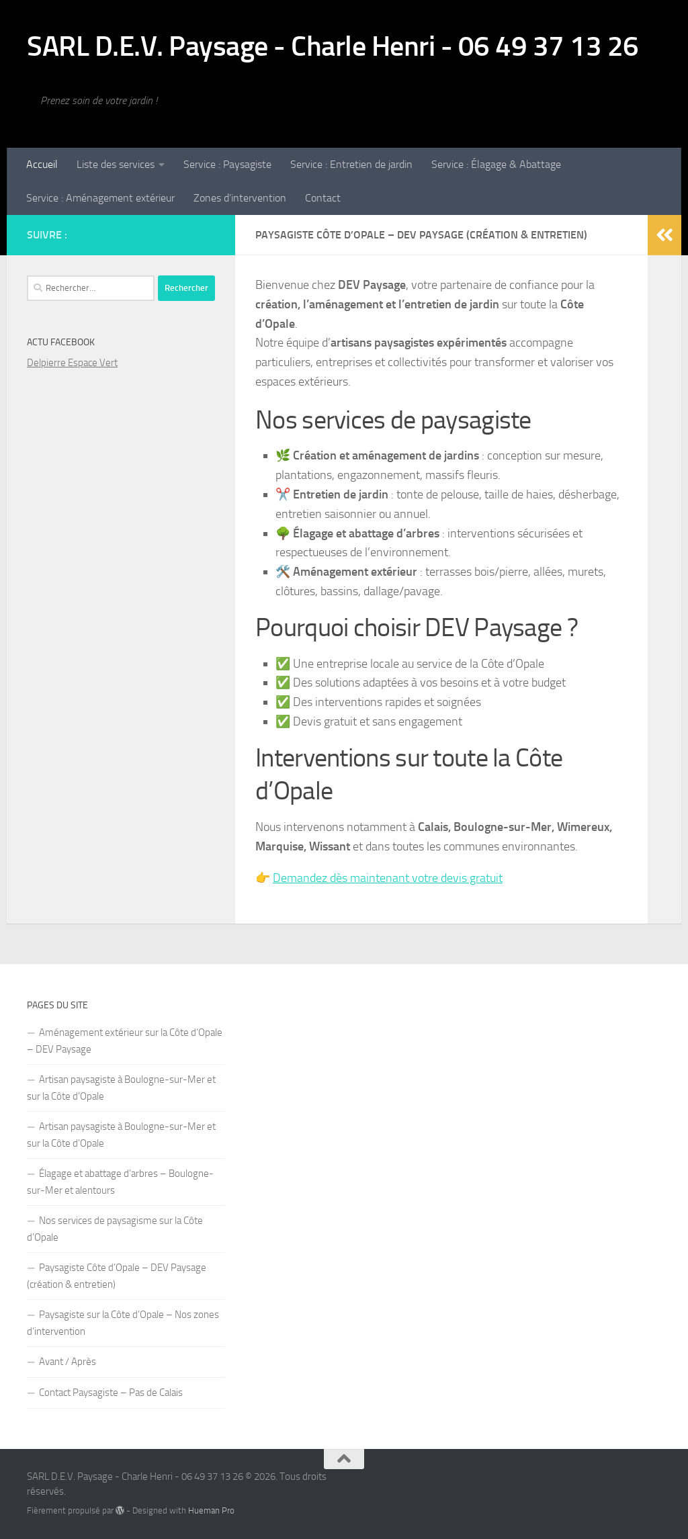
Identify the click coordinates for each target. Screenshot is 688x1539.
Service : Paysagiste (227, 164)
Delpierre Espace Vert (72, 363)
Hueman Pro (211, 1510)
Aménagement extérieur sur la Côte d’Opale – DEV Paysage (124, 1040)
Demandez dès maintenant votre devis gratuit (388, 878)
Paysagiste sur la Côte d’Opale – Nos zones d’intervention (123, 1323)
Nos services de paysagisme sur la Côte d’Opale (115, 1229)
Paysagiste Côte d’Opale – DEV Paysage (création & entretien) (116, 1276)
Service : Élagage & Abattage (496, 164)
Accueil (42, 164)
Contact (323, 197)
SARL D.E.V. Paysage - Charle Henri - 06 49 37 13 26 (333, 46)
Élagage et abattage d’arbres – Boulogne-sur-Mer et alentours (120, 1182)
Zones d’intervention (240, 197)
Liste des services (116, 164)
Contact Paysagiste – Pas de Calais (111, 1393)
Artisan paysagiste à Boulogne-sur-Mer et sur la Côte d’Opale (121, 1087)
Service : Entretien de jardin (351, 164)
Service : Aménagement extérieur (100, 197)
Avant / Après (67, 1362)
